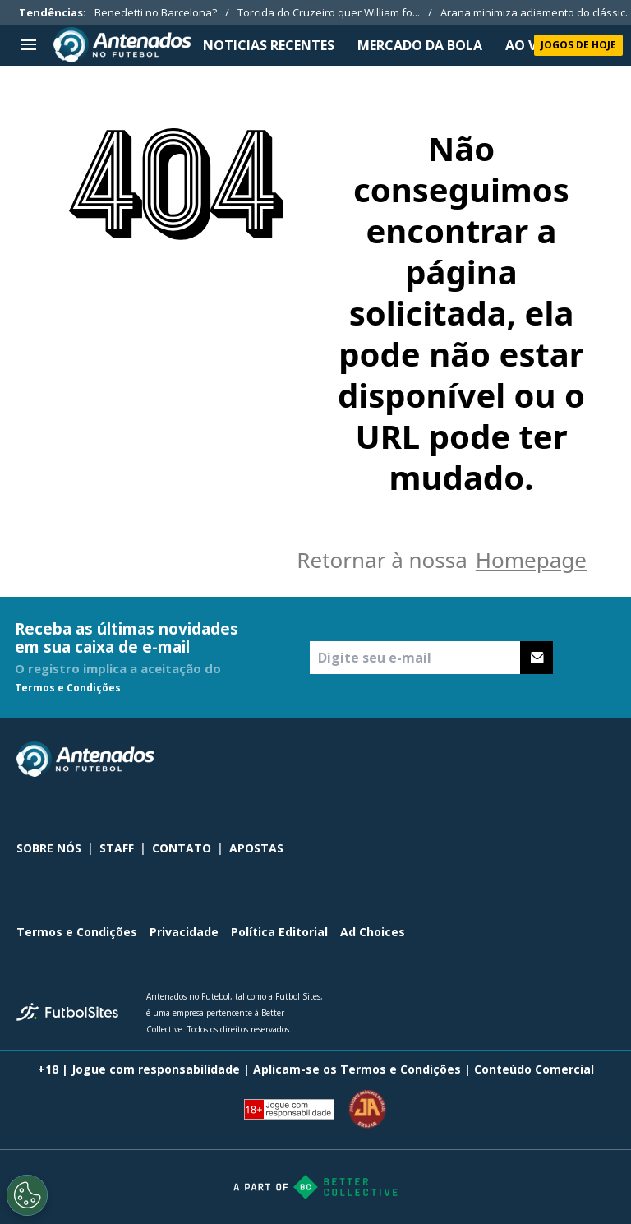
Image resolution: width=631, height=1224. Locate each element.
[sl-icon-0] (496, 759)
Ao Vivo (532, 45)
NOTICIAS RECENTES (268, 45)
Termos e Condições (68, 688)
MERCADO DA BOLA (419, 45)
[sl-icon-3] (605, 759)
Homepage (531, 560)
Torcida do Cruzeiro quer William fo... (328, 12)
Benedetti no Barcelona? (155, 12)
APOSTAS (256, 848)
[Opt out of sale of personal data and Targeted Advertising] (27, 1195)
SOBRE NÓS (48, 848)
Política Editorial (279, 932)
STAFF (116, 848)
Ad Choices (372, 932)
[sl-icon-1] (532, 759)
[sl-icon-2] (568, 759)
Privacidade (184, 932)
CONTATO (181, 848)
